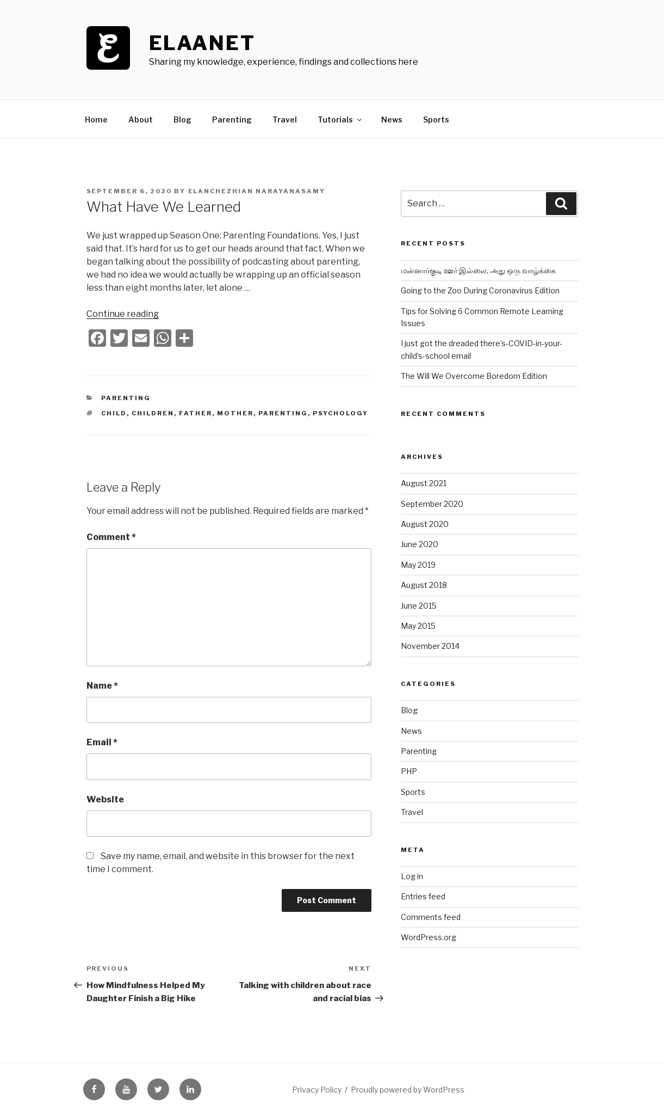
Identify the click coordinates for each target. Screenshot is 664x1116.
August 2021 (423, 483)
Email (101, 742)
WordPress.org (428, 937)
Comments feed (431, 917)
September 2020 (432, 503)
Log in (412, 876)
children (153, 413)
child (114, 413)
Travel (284, 119)
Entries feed (423, 896)
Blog (182, 119)
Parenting (232, 119)
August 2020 (425, 524)
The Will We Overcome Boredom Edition (474, 376)
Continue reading (122, 314)
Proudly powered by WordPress (407, 1089)
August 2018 (424, 585)
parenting (283, 413)
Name (102, 685)
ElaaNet (202, 43)
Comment (111, 537)
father (195, 413)
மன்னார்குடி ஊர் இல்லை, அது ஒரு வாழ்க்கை (478, 270)
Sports (436, 119)
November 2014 (430, 646)
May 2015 (418, 625)
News (391, 119)
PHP (409, 771)
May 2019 (418, 564)
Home (96, 119)
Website (105, 799)
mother (235, 413)
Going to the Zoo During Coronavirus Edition (480, 290)
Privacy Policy (317, 1089)
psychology (340, 413)
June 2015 (419, 605)
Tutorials (340, 119)
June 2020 (419, 544)
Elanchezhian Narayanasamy (257, 191)
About (140, 119)
